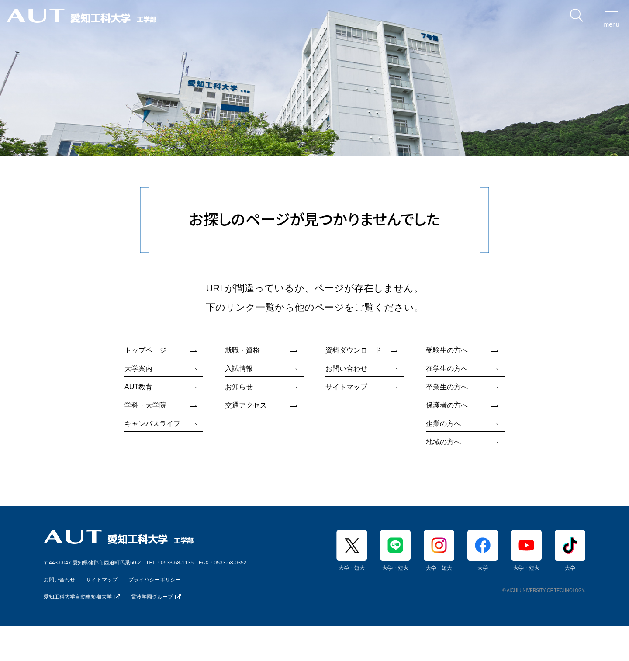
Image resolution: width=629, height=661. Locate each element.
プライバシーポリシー (154, 580)
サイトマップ (346, 387)
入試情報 (239, 368)
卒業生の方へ (447, 387)
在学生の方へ (447, 368)
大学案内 (138, 368)
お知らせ (239, 387)
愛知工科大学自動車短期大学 (78, 597)
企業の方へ (443, 423)
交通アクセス (246, 405)
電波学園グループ (152, 597)
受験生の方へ (447, 350)
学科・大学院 (145, 405)
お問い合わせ (346, 368)
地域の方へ (443, 442)
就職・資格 (242, 350)
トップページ (145, 350)
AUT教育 (138, 387)
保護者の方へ (447, 405)
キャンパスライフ (152, 423)
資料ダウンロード (353, 350)
